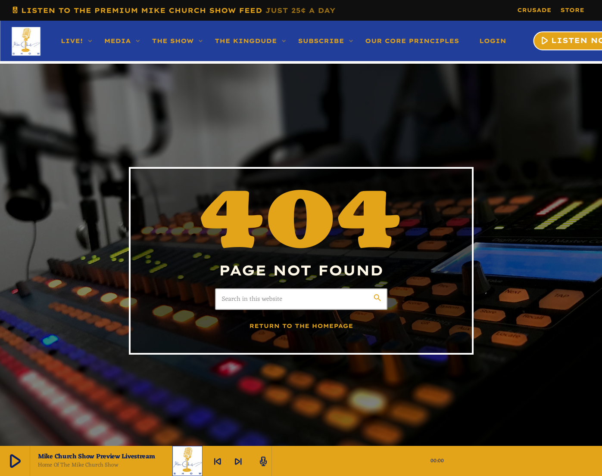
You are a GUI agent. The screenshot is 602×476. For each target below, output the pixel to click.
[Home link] (26, 41)
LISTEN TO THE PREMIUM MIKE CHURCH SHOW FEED (173, 10)
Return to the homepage (301, 326)
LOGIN (492, 41)
